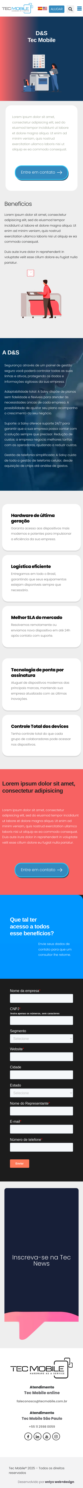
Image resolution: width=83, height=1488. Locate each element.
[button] (70, 9)
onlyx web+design (59, 1482)
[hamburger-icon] (79, 8)
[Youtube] (47, 1436)
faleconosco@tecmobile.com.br (42, 1401)
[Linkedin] (37, 1436)
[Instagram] (56, 1436)
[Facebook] (28, 1436)
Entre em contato (41, 172)
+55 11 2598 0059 (42, 1426)
